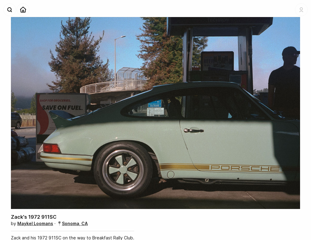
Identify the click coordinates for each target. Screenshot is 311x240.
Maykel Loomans (35, 223)
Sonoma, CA (75, 223)
